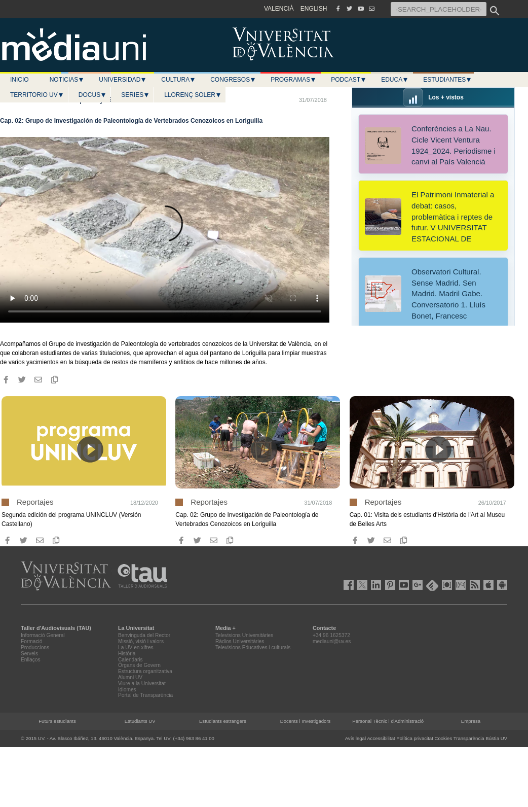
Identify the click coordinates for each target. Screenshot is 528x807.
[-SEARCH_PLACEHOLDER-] (438, 9)
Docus (92, 94)
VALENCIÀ (278, 8)
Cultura (178, 79)
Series (135, 94)
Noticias (67, 79)
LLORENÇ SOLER (192, 94)
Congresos (233, 79)
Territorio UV (37, 94)
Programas (293, 79)
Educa (394, 79)
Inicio (19, 79)
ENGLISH (313, 8)
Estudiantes (447, 79)
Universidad (122, 79)
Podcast (348, 79)
